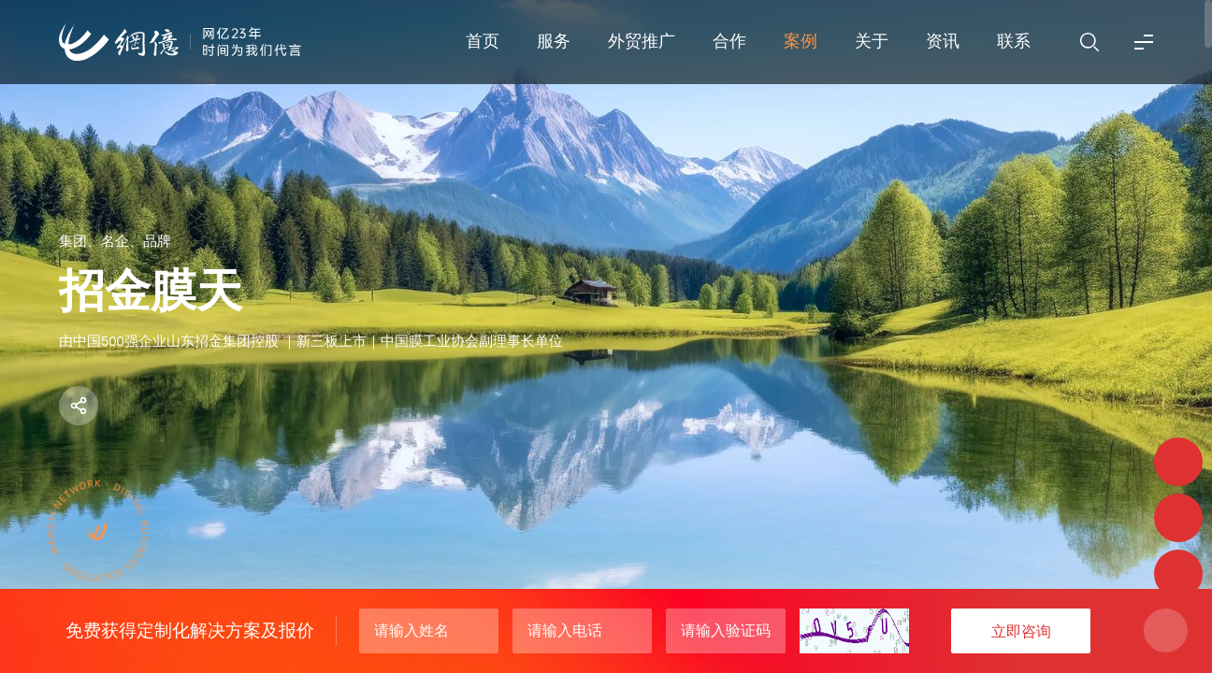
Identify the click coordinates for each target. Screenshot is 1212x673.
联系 (1014, 41)
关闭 (1166, 630)
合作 (729, 41)
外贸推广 (641, 41)
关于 (871, 41)
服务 (553, 41)
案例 (800, 41)
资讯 (943, 41)
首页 (482, 41)
